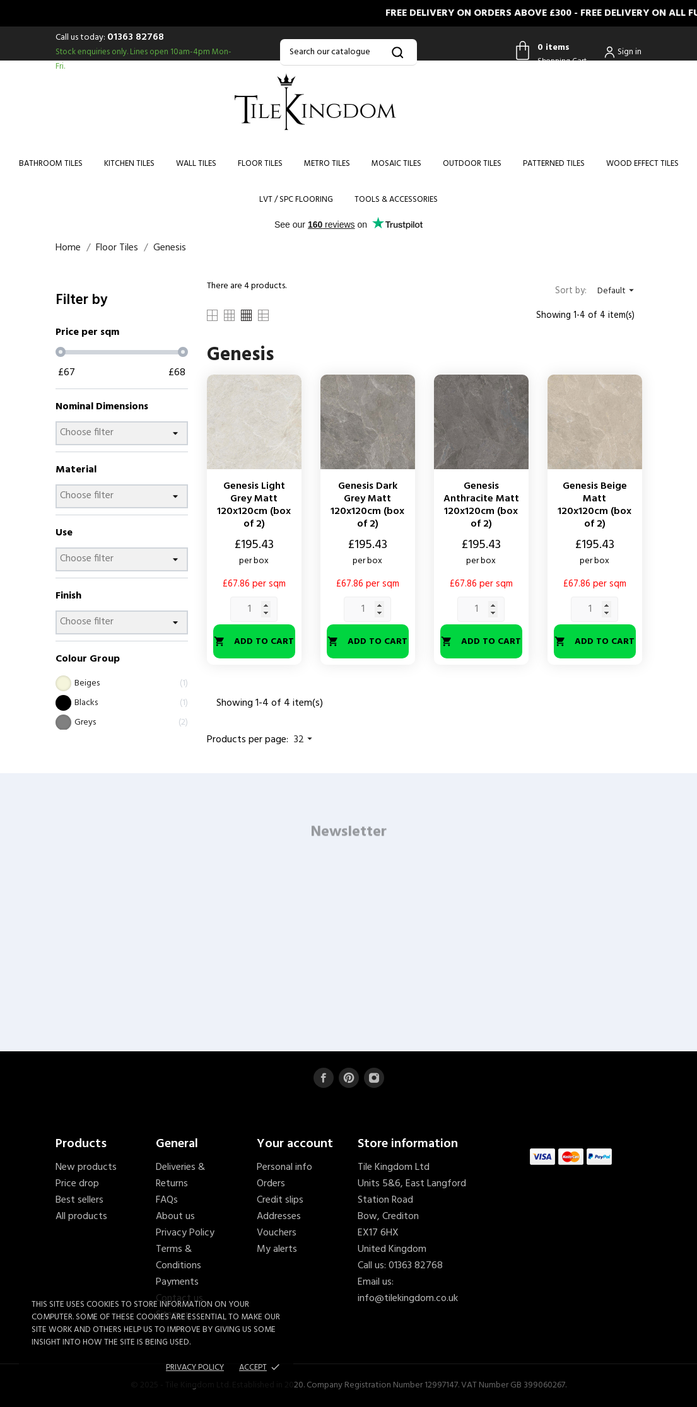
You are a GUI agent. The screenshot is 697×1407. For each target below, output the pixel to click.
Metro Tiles (327, 163)
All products (81, 1216)
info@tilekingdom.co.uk (408, 1298)
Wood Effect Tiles (642, 163)
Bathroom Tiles (51, 163)
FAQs (167, 1200)
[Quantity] (254, 609)
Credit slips (280, 1200)
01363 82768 (135, 37)
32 (304, 740)
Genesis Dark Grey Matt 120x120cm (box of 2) (367, 505)
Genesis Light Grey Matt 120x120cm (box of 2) (254, 505)
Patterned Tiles (554, 163)
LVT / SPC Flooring (296, 199)
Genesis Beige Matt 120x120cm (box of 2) (594, 505)
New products (86, 1167)
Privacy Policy (185, 1233)
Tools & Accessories (396, 199)
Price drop (77, 1184)
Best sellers (79, 1200)
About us (175, 1216)
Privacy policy (195, 1367)
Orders (271, 1184)
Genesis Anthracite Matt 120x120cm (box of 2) (481, 505)
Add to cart (254, 641)
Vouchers (276, 1233)
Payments (177, 1282)
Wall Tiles (196, 163)
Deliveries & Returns (180, 1175)
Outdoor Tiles (472, 163)
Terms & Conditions (178, 1257)
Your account (295, 1144)
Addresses (279, 1216)
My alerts (277, 1249)
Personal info (284, 1167)
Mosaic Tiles (396, 163)
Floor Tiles (260, 163)
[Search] (348, 52)
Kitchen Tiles (129, 163)
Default (617, 291)
